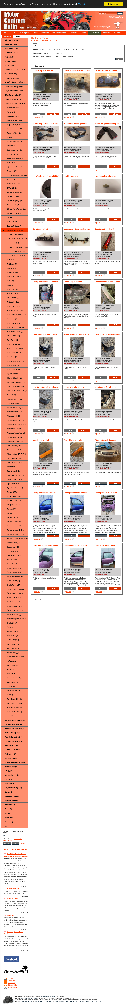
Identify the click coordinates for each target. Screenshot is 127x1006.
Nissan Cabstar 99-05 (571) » (17, 458)
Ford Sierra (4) (12, 357)
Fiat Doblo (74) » (13, 264)
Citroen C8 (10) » (13, 196)
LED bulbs (49, 1001)
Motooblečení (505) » (12, 733)
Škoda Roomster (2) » (14, 615)
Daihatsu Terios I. (55, 41)
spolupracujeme (97, 1001)
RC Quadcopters (71, 1001)
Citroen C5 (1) (12, 217)
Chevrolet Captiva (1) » (15, 378)
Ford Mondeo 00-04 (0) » (15, 361)
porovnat (37, 117)
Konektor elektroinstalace (106, 176)
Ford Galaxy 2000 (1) (14, 712)
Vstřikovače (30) (12, 163)
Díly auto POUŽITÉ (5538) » (15, 103)
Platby (35, 33)
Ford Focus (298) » (13, 323)
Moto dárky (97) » (11, 754)
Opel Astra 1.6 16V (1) (14, 703)
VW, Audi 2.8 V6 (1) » (14, 631)
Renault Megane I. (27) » (15, 534)
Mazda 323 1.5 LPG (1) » (15, 399)
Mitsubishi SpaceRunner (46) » (17, 433)
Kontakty (74, 33)
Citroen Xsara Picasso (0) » (16, 209)
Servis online (94, 33)
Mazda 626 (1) (12, 395)
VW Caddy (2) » (12, 636)
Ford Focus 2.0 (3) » (14, 336)
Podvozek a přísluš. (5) (17, 251)
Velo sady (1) (9, 783)
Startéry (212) (12, 146)
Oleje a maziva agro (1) (13, 788)
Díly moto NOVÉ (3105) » (14, 87)
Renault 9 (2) (11, 509)
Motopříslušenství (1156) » (14, 729)
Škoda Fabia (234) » (14, 572)
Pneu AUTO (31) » (11, 74)
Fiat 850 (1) (11, 281)
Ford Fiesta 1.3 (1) (13, 306)
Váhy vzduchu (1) (13, 154)
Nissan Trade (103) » (14, 479)
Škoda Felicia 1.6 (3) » (15, 593)
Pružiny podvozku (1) (14, 141)
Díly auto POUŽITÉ (42, 41)
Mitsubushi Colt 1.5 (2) (15, 441)
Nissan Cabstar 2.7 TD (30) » (17, 454)
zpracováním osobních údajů (12, 839)
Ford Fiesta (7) (12, 319)
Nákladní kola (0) (11, 767)
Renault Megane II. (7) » (15, 530)
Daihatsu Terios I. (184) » (15, 230)
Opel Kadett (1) (12, 682)
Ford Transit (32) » (13, 340)
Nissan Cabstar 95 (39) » (15, 462)
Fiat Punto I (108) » (13, 272)
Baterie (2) (9, 792)
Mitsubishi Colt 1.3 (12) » (15, 420)
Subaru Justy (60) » (14, 547)
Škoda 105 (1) (12, 623)
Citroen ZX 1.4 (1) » (14, 213)
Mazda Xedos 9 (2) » (14, 403)
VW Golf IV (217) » (13, 640)
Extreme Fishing (84, 1001)
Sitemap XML (12, 985)
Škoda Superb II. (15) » (15, 610)
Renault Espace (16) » (14, 526)
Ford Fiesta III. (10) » (14, 344)
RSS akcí (11, 978)
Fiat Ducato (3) (12, 268)
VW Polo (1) (11, 674)
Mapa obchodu (12, 987)
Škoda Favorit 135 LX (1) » (16, 576)
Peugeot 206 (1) (12, 492)
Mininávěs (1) (10, 805)
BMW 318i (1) (12, 188)
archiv (23, 843)
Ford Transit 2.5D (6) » (15, 353)
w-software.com (27, 1001)
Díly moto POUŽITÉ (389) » (14, 91)
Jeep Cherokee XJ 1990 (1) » (17, 386)
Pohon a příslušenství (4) (17, 255)
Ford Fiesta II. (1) (13, 298)
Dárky (7, 826)
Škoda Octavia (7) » (14, 598)
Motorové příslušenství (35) (18, 247)
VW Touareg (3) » (13, 653)
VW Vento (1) (11, 661)
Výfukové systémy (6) (14, 167)
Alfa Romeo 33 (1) (13, 184)
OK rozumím (113, 4)
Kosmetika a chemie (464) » (15, 762)
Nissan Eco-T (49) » (14, 467)
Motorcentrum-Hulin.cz (48, 996)
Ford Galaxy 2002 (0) (14, 707)
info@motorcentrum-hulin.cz (30, 998)
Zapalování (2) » (12, 171)
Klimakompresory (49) (14, 129)
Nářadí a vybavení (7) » (13, 741)
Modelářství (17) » (11, 745)
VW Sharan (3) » (13, 648)
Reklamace (45, 33)
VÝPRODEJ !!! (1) (11, 40)
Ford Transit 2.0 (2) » (14, 370)
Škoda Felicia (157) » (14, 585)
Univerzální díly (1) (12, 775)
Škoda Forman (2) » (14, 568)
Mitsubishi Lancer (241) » (15, 412)
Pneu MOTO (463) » (12, 78)
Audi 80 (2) (11, 179)
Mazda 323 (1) (12, 686)
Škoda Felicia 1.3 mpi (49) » (16, 589)
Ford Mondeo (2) (13, 365)
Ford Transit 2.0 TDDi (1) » (16, 348)
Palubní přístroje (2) (14, 133)
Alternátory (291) (13, 108)
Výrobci (18, 36)
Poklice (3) (10, 137)
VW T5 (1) (10, 695)
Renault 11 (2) (12, 513)
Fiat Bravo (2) (12, 260)
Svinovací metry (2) (12, 796)
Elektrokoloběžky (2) (12, 800)
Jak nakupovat (24, 33)
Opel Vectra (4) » (13, 484)
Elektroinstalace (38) (16, 234)
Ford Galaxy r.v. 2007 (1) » (16, 310)
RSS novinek (12, 980)
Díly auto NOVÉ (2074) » (13, 99)
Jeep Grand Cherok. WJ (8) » (17, 391)
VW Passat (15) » (13, 644)
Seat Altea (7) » (12, 551)
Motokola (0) (9, 57)
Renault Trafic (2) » (13, 543)
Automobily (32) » (11, 49)
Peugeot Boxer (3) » (14, 496)
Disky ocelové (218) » (14, 120)
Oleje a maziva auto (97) (13, 724)
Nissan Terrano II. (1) (14, 450)
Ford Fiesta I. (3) (13, 294)
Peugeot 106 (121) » (14, 500)
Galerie (83, 33)
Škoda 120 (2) (12, 627)
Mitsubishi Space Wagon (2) (16, 619)
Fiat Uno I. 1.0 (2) (13, 302)
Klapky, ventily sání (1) (15, 125)
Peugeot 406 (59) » (13, 505)
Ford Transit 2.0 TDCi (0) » (16, 327)
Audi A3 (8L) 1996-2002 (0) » (17, 175)
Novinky (8, 813)
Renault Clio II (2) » (13, 517)
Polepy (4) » (9, 771)
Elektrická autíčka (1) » (13, 750)
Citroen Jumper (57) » (14, 201)
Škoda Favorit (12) (13, 581)
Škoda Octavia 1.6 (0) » (15, 606)
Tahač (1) (8, 809)
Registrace (117, 33)
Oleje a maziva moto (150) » (15, 720)
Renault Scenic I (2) (14, 678)
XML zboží (11, 983)
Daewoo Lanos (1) (13, 691)
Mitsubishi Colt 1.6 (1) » (15, 408)
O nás (13, 33)
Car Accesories (59, 1001)
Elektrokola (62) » (11, 53)
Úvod (5, 33)
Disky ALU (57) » (13, 116)
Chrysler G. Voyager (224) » (16, 382)
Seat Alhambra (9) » (14, 555)
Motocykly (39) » (11, 44)
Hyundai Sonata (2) (13, 374)
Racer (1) (10, 669)
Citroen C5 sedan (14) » (15, 192)
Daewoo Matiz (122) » (14, 226)
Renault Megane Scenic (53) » (17, 538)
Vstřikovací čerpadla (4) (15, 158)
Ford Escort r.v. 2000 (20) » (16, 315)
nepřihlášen (119, 17)
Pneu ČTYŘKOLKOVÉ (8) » (15, 82)
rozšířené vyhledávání (116, 16)
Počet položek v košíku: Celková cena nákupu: (102, 27)
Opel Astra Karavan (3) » (15, 488)
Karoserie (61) (14, 243)
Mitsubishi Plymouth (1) (15, 437)
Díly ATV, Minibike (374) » (14, 95)
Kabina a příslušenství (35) (18, 239)
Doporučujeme (10, 822)
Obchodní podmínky (59, 33)
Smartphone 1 (39, 1001)
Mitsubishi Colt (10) (13, 416)
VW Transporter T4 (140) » (16, 657)
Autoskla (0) (11, 112)
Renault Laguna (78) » (14, 522)
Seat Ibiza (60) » (12, 560)
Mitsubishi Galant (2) (14, 429)
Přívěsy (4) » (9, 65)
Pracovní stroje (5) (11, 61)
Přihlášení (106, 33)
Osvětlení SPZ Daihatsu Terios (77, 71)
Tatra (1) (10, 716)
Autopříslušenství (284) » (14, 737)
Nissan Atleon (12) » (14, 446)
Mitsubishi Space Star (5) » (16, 424)
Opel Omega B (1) (13, 471)
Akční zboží (9, 818)
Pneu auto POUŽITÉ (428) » (15, 70)
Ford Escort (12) (12, 289)
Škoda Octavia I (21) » (14, 602)
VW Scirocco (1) (12, 665)
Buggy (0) (8, 779)
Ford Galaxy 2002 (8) (14, 699)
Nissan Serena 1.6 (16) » (15, 475)
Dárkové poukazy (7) (12, 758)
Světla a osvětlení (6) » (15, 150)
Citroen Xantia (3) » (13, 205)
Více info (82, 4)
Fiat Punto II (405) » (14, 277)
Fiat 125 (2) (11, 285)
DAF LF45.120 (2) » (14, 222)
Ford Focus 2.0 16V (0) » (15, 332)
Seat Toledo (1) (12, 564)
